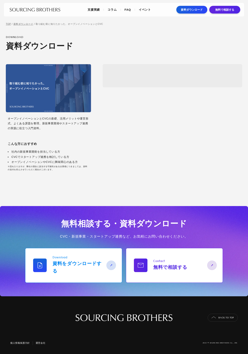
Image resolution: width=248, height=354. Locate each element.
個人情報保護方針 (20, 343)
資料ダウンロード (192, 9)
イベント (145, 9)
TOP (8, 24)
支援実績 (94, 9)
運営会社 (40, 343)
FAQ (128, 9)
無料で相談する (224, 9)
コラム (112, 9)
